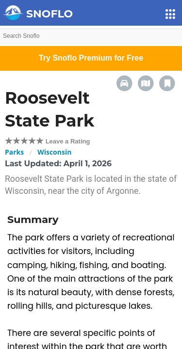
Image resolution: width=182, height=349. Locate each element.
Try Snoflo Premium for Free (91, 58)
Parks (14, 152)
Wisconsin (54, 152)
